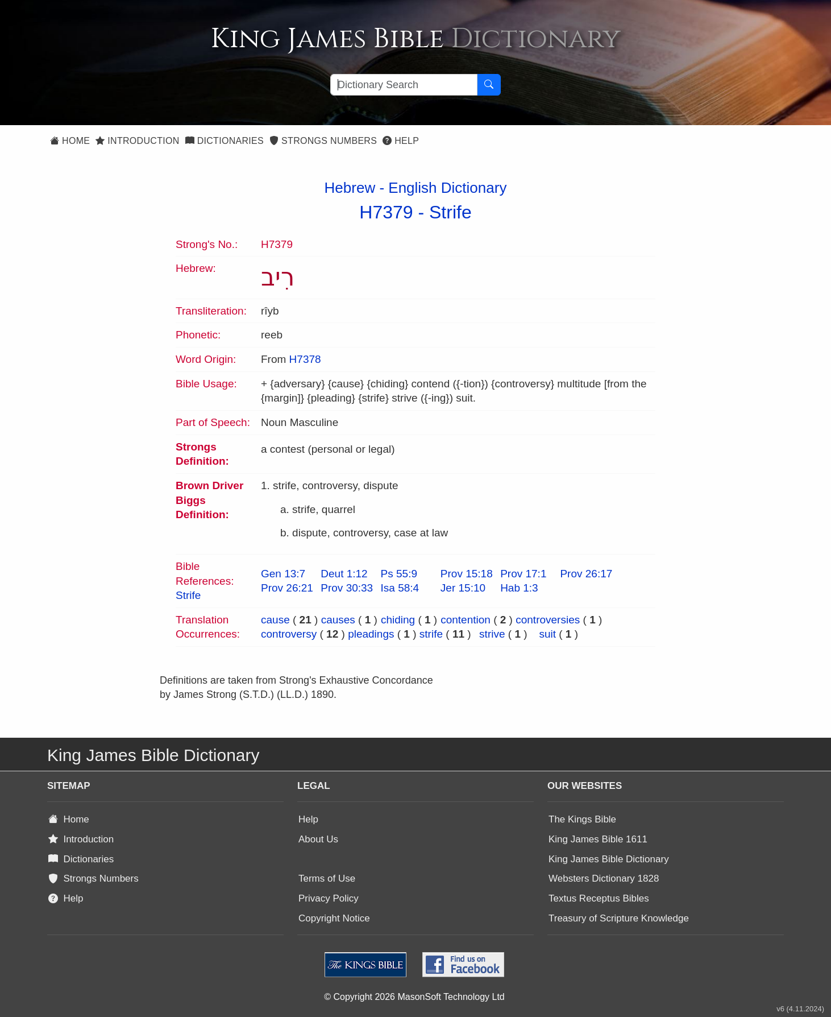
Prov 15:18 (467, 574)
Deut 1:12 (344, 574)
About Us (318, 839)
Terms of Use (326, 878)
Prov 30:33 (347, 588)
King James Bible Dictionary (609, 859)
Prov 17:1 (523, 574)
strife (431, 634)
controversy (289, 634)
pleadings (371, 634)
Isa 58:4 (400, 588)
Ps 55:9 (399, 574)
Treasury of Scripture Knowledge (619, 918)
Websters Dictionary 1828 (604, 878)
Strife (450, 212)
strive (492, 634)
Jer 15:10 (463, 588)
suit (547, 634)
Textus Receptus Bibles (599, 898)
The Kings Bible (582, 819)
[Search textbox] (403, 85)
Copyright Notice (334, 918)
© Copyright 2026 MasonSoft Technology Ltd (414, 997)
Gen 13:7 (283, 574)
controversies (548, 620)
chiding (398, 620)
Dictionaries (224, 141)
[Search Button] (489, 85)
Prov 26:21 (287, 588)
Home (70, 141)
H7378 (305, 359)
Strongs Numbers (323, 141)
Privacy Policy (328, 898)
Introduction (137, 141)
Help (401, 141)
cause (275, 620)
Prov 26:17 (586, 574)
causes (338, 620)
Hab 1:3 (519, 588)
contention (466, 620)
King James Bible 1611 (598, 839)
